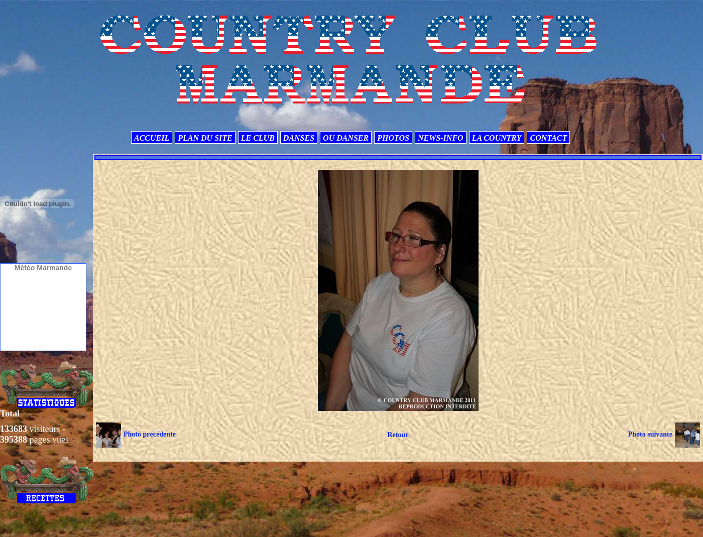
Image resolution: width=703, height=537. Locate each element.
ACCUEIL (151, 138)
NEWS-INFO (440, 138)
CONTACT (548, 138)
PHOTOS (393, 138)
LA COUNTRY (497, 138)
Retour (397, 435)
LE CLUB (258, 138)
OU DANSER (346, 138)
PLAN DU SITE (205, 138)
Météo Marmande (43, 268)
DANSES (298, 138)
